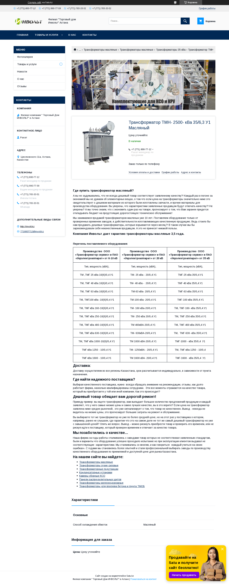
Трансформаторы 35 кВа (171, 49)
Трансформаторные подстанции (98, 469)
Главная (22, 35)
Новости (22, 71)
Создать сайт (34, 2)
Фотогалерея (25, 56)
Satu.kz (130, 576)
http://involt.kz (27, 226)
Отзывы (21, 86)
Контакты (89, 35)
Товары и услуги (46, 35)
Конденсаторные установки (95, 472)
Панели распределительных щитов (100, 479)
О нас (72, 35)
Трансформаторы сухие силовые (98, 465)
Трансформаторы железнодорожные (101, 482)
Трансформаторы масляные (100, 49)
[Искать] (185, 21)
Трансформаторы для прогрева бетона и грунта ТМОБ (112, 486)
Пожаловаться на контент (143, 579)
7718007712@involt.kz (32, 231)
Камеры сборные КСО (92, 475)
